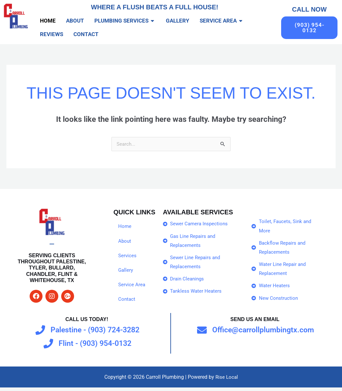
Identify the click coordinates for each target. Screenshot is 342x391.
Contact (127, 301)
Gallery (126, 271)
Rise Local (226, 380)
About (125, 242)
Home (125, 227)
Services (127, 256)
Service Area (132, 286)
